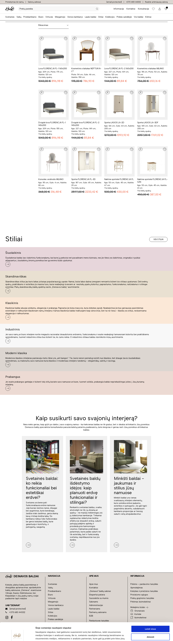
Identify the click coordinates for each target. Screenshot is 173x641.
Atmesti (150, 620)
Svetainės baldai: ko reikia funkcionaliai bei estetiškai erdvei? (42, 488)
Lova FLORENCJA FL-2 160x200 (119, 68)
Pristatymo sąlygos (139, 594)
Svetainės (9, 17)
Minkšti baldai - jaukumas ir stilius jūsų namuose (129, 485)
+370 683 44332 (133, 2)
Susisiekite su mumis (98, 598)
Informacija (119, 9)
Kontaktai (131, 9)
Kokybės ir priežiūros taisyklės (144, 591)
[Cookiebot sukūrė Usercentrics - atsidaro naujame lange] (17, 636)
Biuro (41, 17)
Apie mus (93, 584)
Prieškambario (29, 17)
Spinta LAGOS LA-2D (114, 122)
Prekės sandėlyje (124, 17)
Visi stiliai (158, 239)
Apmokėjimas (136, 587)
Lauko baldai (90, 17)
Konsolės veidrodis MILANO (51, 179)
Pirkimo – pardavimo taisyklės (144, 584)
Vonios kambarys (75, 17)
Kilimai (148, 17)
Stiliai (100, 17)
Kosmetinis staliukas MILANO (150, 68)
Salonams (93, 602)
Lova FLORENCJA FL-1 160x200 (52, 68)
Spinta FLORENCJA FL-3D (83, 179)
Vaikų (18, 17)
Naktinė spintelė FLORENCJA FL (119, 179)
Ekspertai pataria (97, 594)
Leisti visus (150, 612)
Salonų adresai (34, 2)
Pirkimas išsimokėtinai (140, 602)
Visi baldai (138, 17)
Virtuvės (49, 17)
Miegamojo (60, 17)
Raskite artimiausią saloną (156, 2)
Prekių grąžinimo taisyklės (142, 598)
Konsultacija (143, 9)
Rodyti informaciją (139, 636)
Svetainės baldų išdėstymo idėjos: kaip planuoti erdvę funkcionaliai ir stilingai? (85, 490)
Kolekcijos (110, 17)
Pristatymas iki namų (14, 2)
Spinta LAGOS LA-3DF (147, 122)
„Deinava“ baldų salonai (100, 591)
